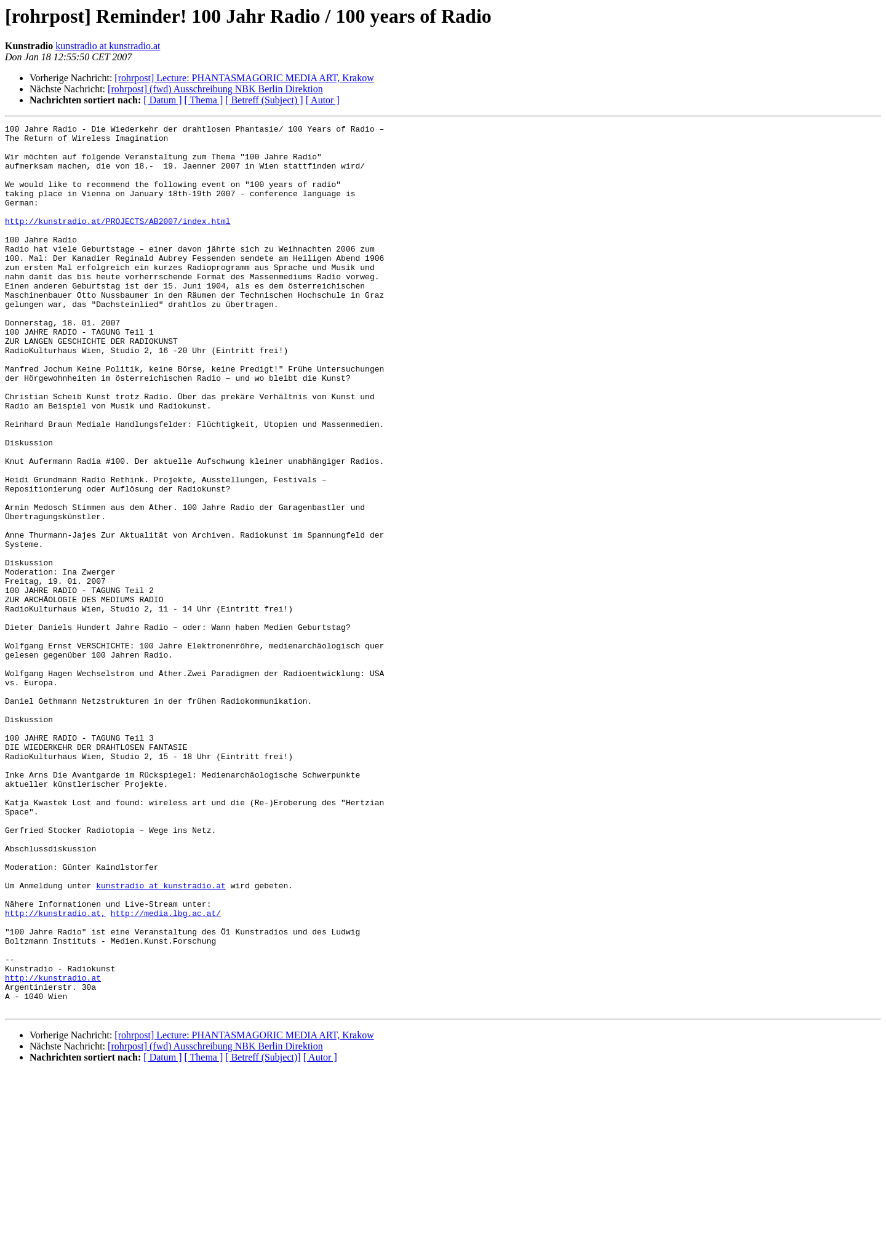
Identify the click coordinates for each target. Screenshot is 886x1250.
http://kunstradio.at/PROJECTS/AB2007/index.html (118, 241)
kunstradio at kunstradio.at (107, 46)
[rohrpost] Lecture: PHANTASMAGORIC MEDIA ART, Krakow (243, 78)
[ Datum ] (162, 100)
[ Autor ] (323, 100)
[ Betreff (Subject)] (262, 1234)
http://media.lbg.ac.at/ (166, 1071)
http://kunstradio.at (53, 1149)
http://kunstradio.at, (55, 1071)
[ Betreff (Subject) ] (264, 100)
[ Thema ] (204, 100)
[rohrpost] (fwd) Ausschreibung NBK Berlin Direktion (215, 89)
